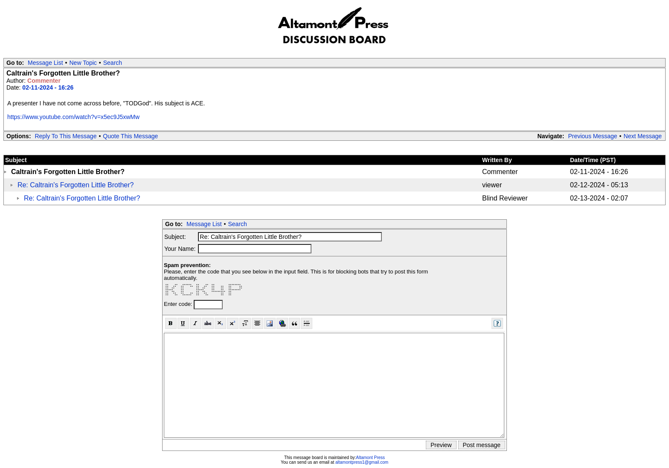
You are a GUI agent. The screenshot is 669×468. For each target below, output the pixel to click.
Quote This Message (130, 136)
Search (112, 62)
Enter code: (179, 304)
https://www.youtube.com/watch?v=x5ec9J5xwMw (73, 116)
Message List (45, 62)
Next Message (643, 136)
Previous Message (592, 136)
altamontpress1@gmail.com (361, 462)
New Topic (83, 62)
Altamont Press (370, 457)
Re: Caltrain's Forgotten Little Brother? (75, 185)
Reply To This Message (65, 136)
